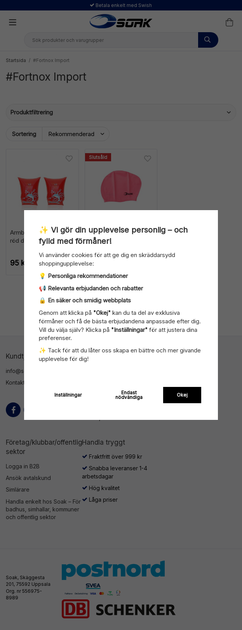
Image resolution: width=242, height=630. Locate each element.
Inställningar (68, 395)
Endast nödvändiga (129, 395)
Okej (182, 395)
